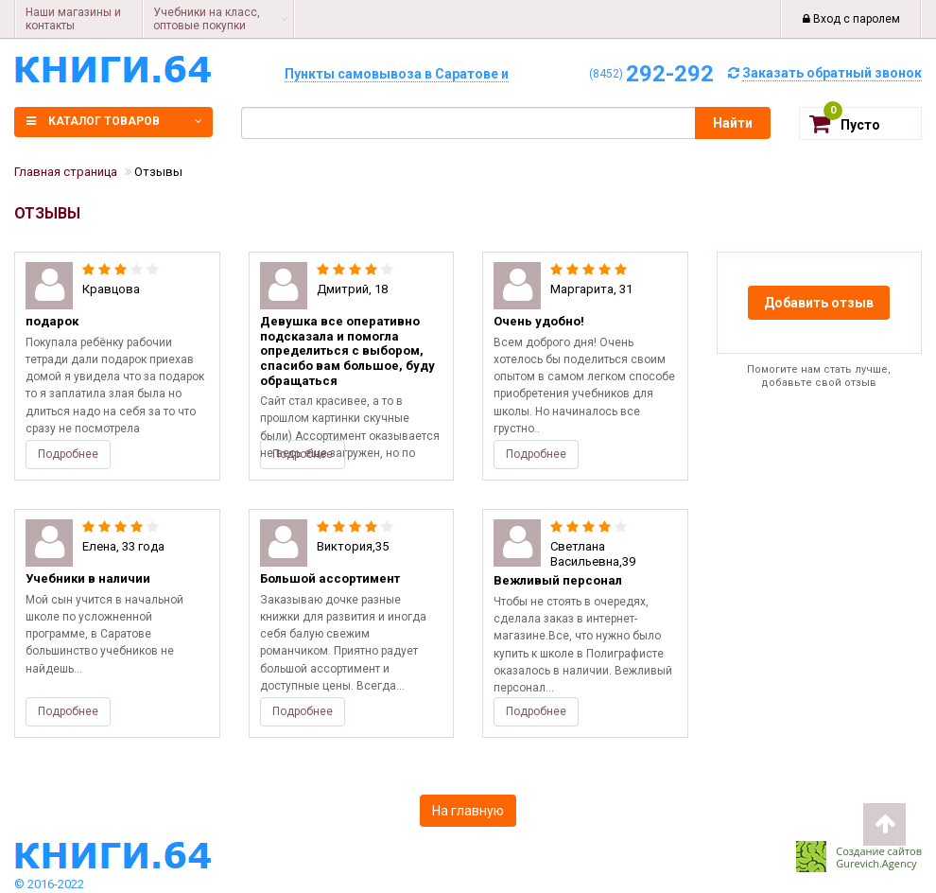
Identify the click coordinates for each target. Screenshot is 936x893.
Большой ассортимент (330, 578)
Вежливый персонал (558, 580)
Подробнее (68, 454)
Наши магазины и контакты (73, 19)
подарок (52, 321)
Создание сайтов (879, 851)
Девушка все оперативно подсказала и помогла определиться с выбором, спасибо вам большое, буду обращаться (347, 350)
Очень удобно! (539, 321)
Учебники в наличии (88, 578)
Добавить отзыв (819, 302)
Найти (733, 123)
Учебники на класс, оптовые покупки (206, 19)
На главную (468, 810)
